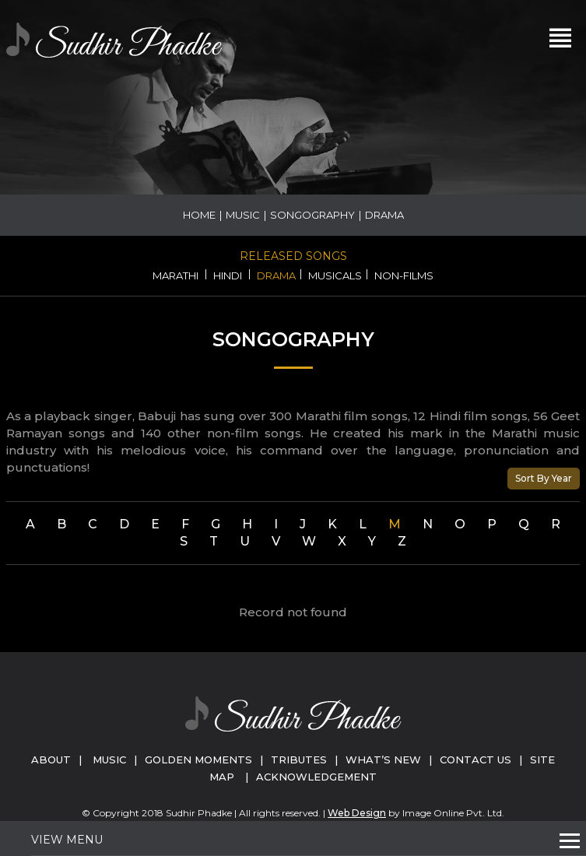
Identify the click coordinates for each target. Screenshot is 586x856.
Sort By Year (543, 478)
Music (243, 215)
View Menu (67, 840)
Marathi (175, 275)
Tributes (299, 759)
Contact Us (475, 759)
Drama (276, 275)
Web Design (357, 813)
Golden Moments (198, 759)
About (51, 759)
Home (199, 215)
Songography (312, 215)
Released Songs (293, 256)
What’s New (383, 759)
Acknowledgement (316, 776)
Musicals (335, 275)
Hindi (227, 275)
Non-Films (403, 275)
